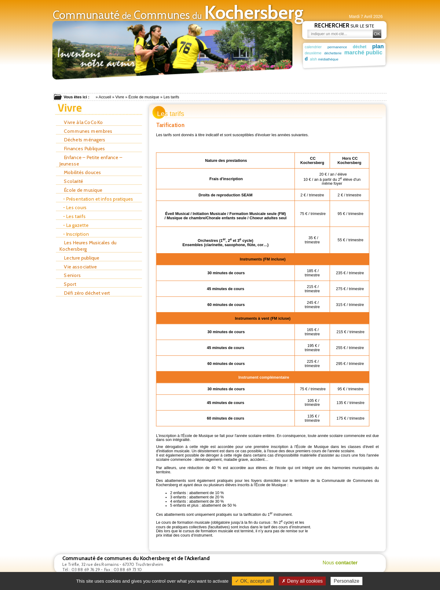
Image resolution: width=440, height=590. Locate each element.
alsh (308, 59)
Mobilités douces (80, 172)
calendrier (313, 47)
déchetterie (331, 53)
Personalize (346, 581)
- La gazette (76, 225)
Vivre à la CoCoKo (81, 122)
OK (377, 33)
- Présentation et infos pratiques (98, 199)
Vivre (120, 97)
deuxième (313, 53)
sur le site (344, 25)
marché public (360, 52)
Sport (67, 284)
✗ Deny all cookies (302, 581)
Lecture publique (79, 258)
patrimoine (363, 58)
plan (378, 46)
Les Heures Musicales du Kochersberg (87, 245)
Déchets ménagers (82, 140)
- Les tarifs (74, 216)
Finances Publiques (82, 148)
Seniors (70, 275)
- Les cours (75, 207)
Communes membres (85, 131)
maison (342, 58)
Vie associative (78, 267)
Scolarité (71, 181)
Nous (340, 563)
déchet (359, 46)
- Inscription (76, 234)
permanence (337, 47)
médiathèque (323, 59)
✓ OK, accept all (253, 581)
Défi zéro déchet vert (84, 293)
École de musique (143, 97)
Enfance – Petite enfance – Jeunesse (90, 160)
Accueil (105, 97)
